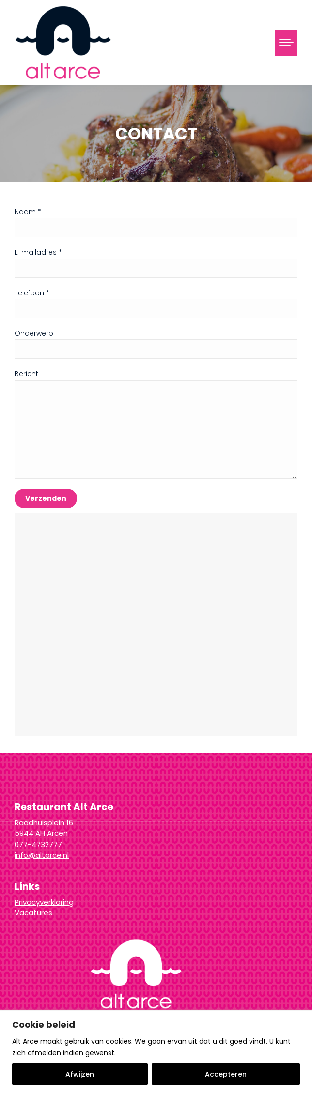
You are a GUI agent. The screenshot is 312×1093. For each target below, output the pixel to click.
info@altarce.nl (42, 855)
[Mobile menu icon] (286, 43)
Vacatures (33, 913)
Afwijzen (79, 1074)
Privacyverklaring (44, 902)
